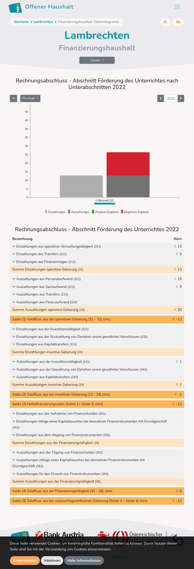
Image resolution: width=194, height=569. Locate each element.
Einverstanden (25, 560)
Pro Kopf (29, 98)
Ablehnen (52, 560)
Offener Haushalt (41, 8)
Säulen (95, 60)
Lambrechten (43, 22)
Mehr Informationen (84, 560)
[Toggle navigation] (177, 7)
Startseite (21, 22)
